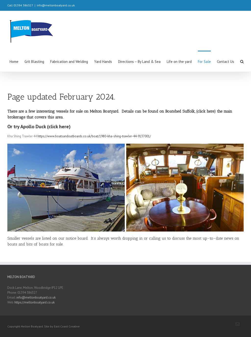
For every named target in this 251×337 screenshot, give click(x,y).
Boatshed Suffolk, (180, 111)
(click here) (206, 111)
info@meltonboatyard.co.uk (56, 5)
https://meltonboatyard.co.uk (34, 302)
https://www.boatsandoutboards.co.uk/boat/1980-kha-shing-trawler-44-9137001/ (94, 136)
